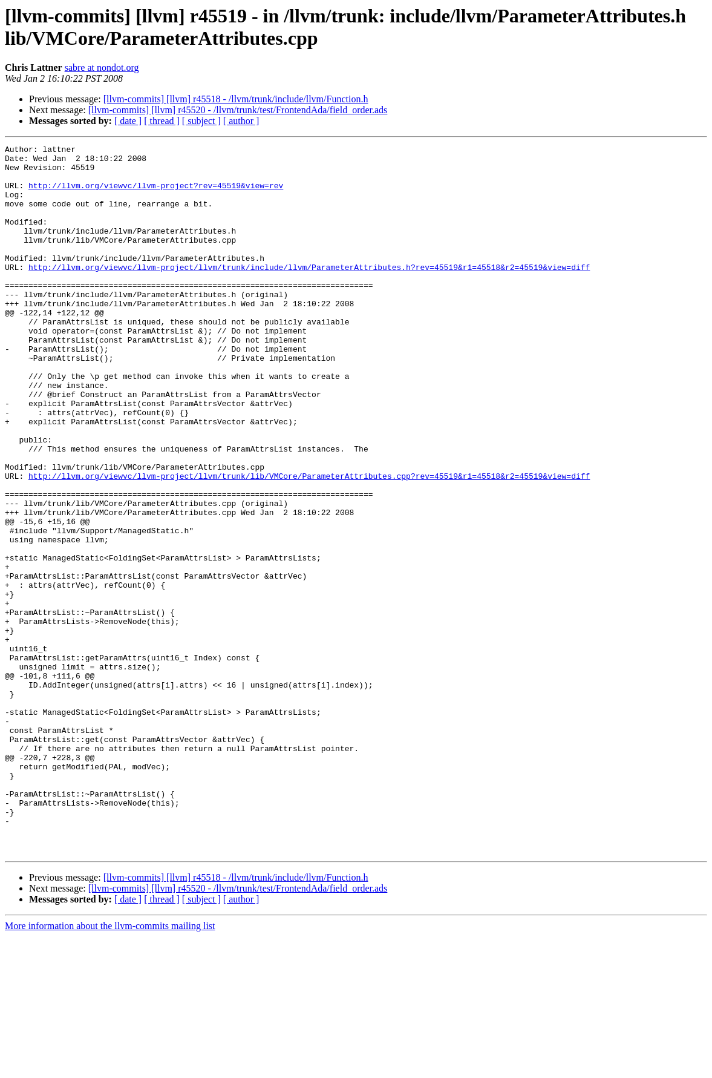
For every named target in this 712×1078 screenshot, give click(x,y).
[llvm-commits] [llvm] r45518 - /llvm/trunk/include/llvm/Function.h (235, 99)
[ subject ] (201, 121)
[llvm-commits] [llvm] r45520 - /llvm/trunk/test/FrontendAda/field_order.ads (238, 110)
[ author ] (241, 121)
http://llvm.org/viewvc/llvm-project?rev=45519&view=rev (155, 194)
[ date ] (128, 121)
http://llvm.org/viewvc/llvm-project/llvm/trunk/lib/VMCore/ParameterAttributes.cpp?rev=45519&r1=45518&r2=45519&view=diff (309, 542)
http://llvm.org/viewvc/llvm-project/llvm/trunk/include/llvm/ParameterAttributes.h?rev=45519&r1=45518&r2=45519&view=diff (309, 292)
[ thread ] (162, 121)
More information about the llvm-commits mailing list (110, 1067)
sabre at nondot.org (102, 67)
